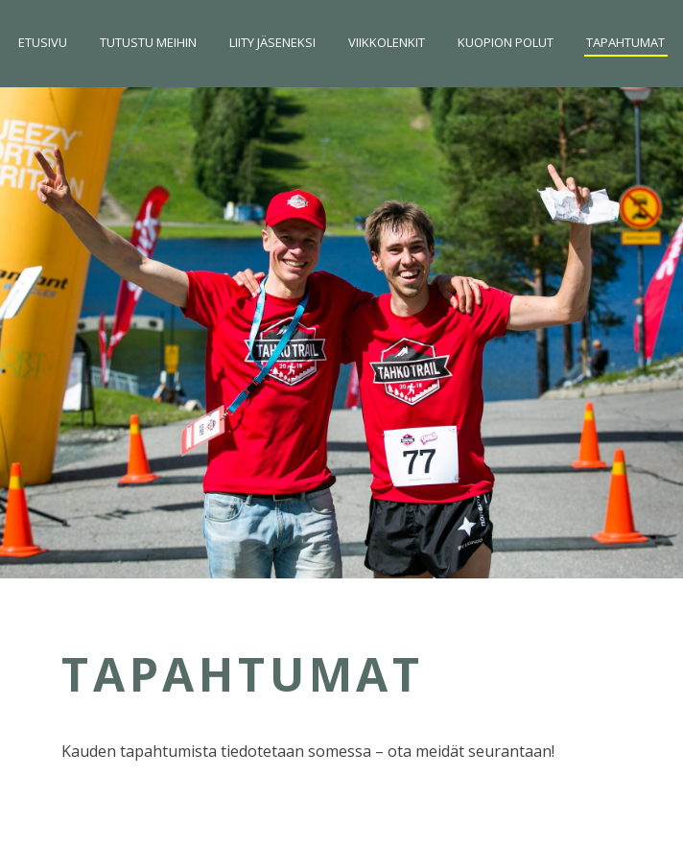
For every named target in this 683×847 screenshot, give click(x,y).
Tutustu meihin (148, 42)
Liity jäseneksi (272, 42)
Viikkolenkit (386, 42)
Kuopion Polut (505, 42)
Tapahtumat (625, 42)
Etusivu (42, 42)
